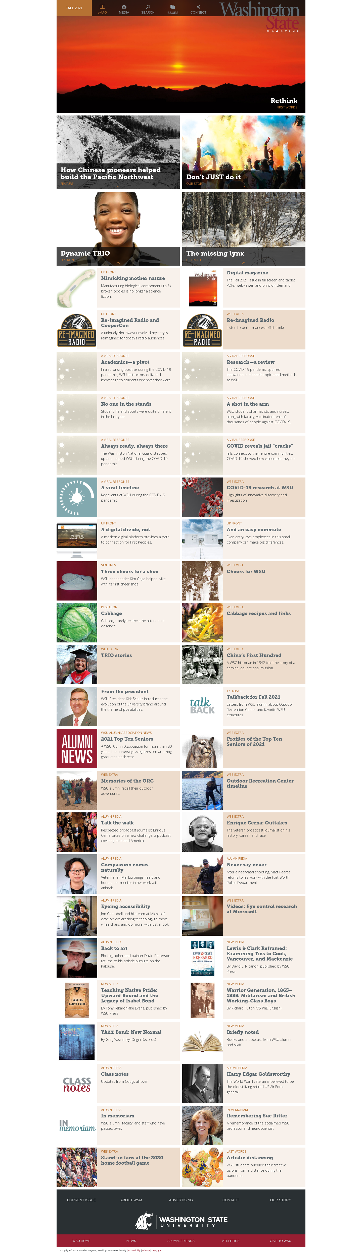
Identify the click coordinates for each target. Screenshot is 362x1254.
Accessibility (134, 1250)
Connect (198, 9)
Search (148, 9)
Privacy (146, 1250)
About (131, 1200)
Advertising (181, 1200)
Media (124, 9)
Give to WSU (280, 1241)
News (131, 1241)
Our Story (280, 1200)
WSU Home (81, 1241)
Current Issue (81, 1200)
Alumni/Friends (181, 1241)
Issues (172, 10)
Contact (230, 1200)
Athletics (230, 1241)
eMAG (102, 9)
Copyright (156, 1250)
